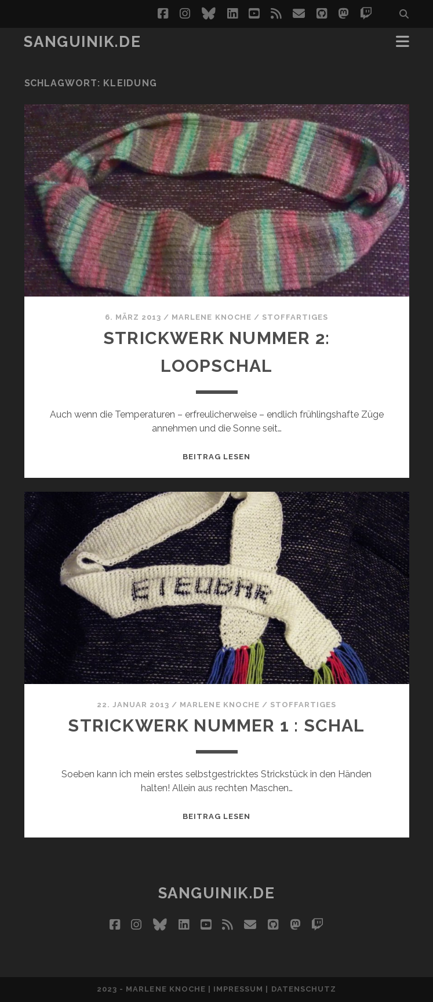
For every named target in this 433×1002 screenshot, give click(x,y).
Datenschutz (303, 989)
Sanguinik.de (82, 41)
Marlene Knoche (212, 317)
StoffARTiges (295, 317)
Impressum (238, 989)
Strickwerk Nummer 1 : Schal (216, 725)
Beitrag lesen (217, 456)
